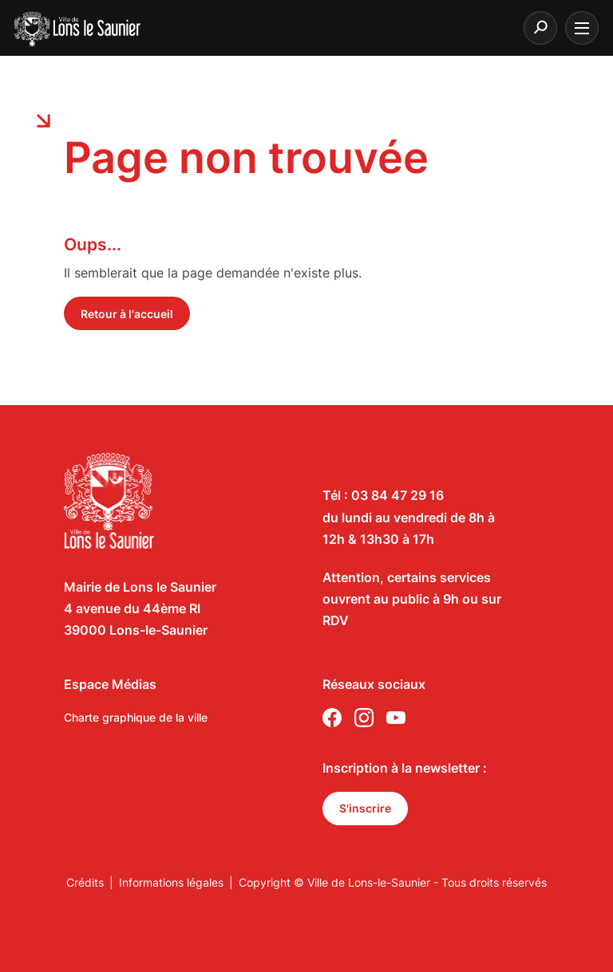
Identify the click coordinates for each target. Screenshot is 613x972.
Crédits (85, 882)
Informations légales (171, 882)
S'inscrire (365, 808)
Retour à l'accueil (127, 314)
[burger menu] (582, 28)
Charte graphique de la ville (136, 717)
